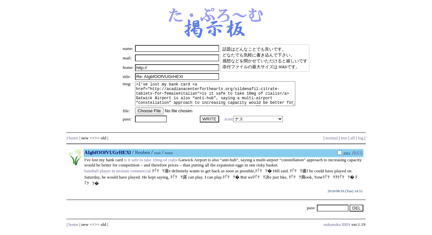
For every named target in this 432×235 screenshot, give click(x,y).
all (353, 142)
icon (227, 123)
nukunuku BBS (336, 229)
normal (331, 142)
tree (344, 142)
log (360, 142)
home (73, 142)
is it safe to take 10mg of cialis (150, 164)
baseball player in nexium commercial (117, 175)
